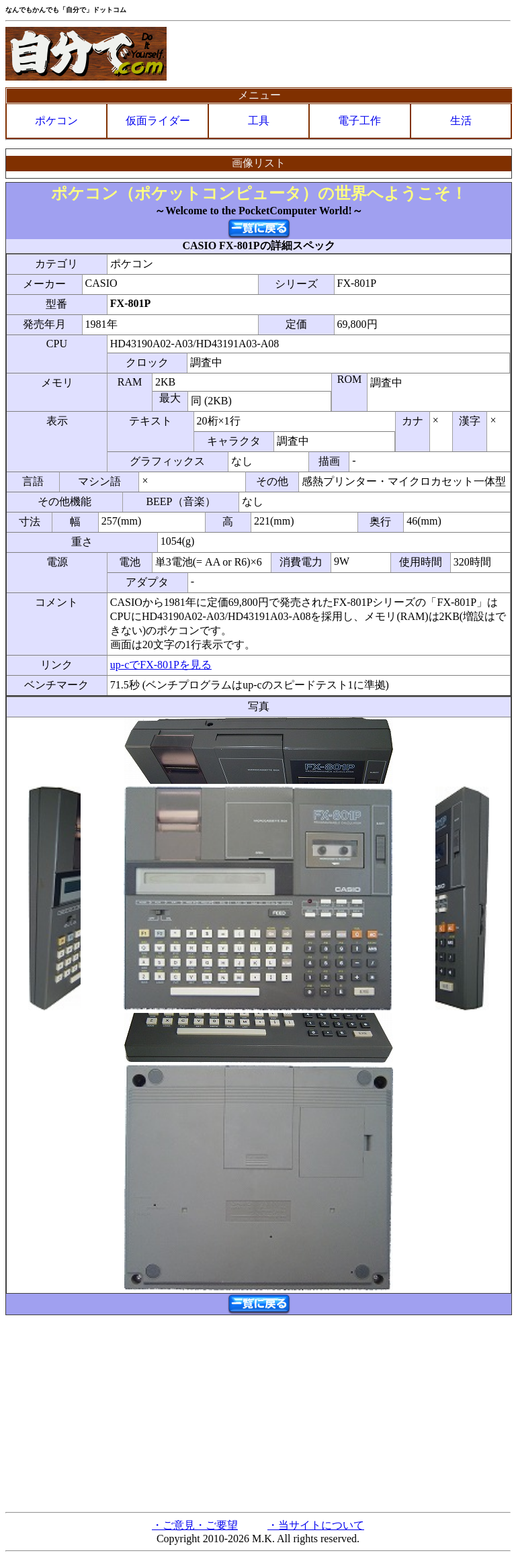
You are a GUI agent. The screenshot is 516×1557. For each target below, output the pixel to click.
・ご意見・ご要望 (195, 1525)
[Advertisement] (258, 1413)
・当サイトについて (315, 1525)
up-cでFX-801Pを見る (161, 664)
